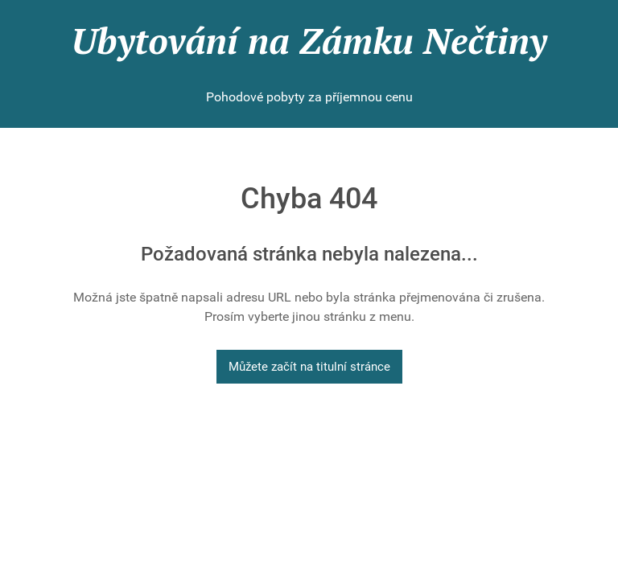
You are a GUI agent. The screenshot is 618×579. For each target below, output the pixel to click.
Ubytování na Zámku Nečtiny (309, 40)
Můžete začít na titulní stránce (309, 366)
